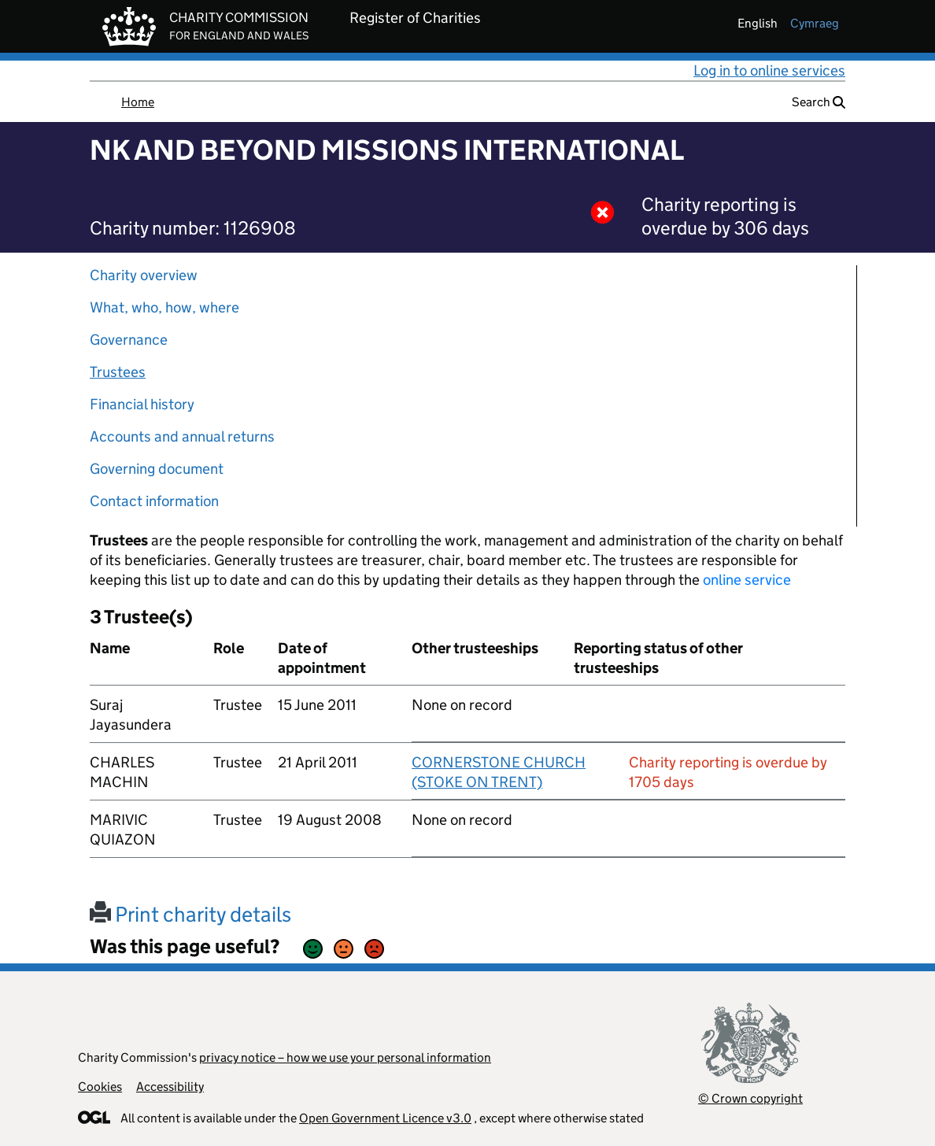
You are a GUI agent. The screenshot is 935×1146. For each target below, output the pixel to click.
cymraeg (814, 23)
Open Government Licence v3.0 (385, 1118)
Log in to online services (769, 70)
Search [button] (818, 101)
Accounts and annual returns (182, 436)
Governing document (157, 469)
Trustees (118, 372)
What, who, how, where (164, 307)
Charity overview (144, 275)
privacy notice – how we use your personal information (345, 1057)
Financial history (142, 404)
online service (747, 580)
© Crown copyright (750, 1098)
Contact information (154, 501)
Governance (129, 340)
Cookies (100, 1086)
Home (137, 101)
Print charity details (190, 914)
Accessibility (170, 1086)
